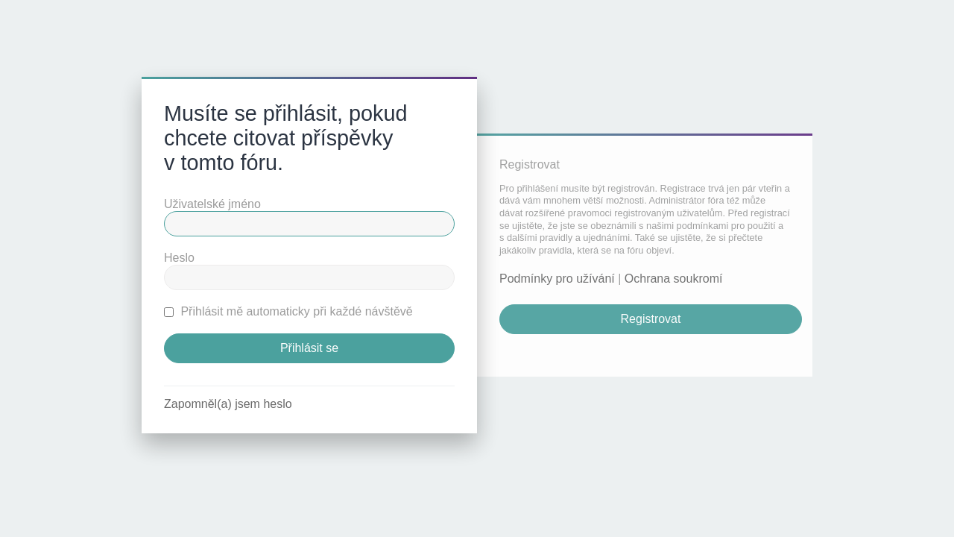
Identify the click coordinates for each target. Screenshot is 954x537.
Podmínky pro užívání (557, 278)
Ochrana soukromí (674, 278)
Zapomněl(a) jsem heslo (228, 404)
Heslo (179, 257)
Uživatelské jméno (212, 204)
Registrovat (651, 319)
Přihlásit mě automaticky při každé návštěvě (288, 311)
